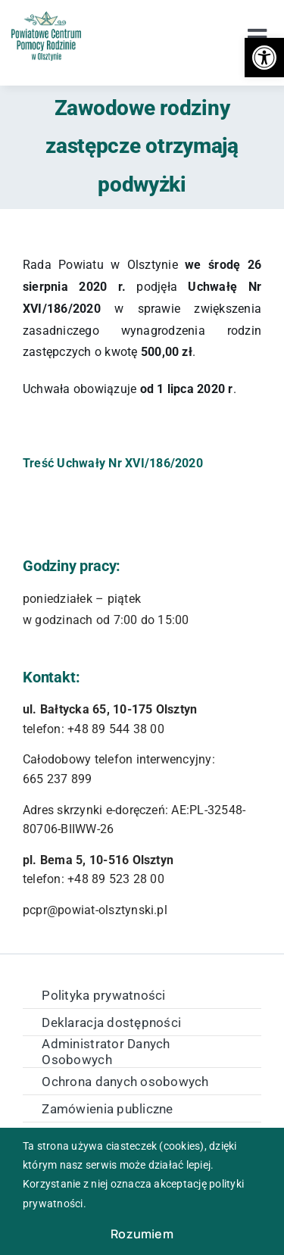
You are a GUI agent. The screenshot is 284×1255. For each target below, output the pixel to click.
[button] (264, 57)
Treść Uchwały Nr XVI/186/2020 (113, 463)
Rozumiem (142, 1233)
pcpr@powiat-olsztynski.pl (95, 910)
